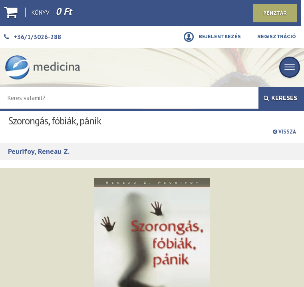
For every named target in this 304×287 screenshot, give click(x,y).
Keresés (280, 98)
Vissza (284, 131)
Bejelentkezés (220, 36)
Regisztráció (276, 36)
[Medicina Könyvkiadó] (42, 68)
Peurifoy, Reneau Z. (39, 151)
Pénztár (275, 13)
